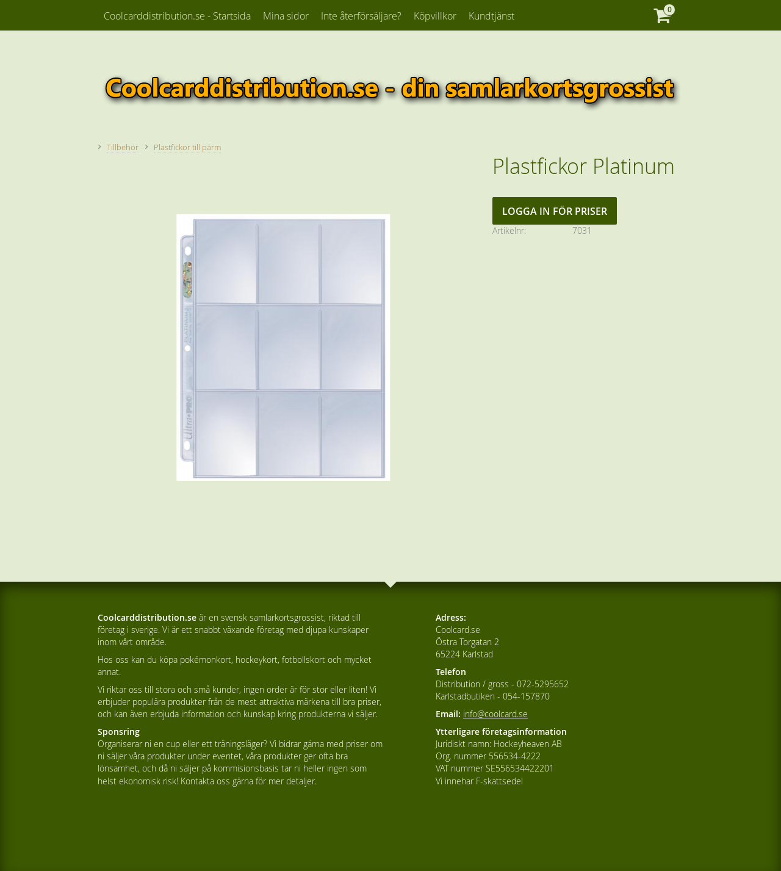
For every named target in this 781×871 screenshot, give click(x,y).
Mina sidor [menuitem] (286, 16)
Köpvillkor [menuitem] (435, 16)
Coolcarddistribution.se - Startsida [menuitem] (177, 16)
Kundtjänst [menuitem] (491, 16)
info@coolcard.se (495, 714)
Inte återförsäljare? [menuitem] (361, 16)
